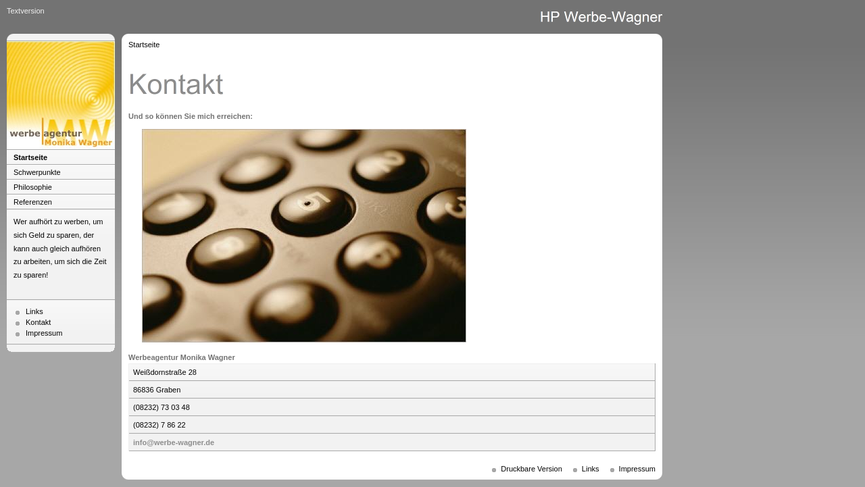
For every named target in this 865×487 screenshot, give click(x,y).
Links (34, 311)
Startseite (30, 157)
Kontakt (38, 322)
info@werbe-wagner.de (173, 442)
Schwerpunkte (37, 172)
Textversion (26, 11)
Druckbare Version (531, 469)
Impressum (44, 333)
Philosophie (33, 187)
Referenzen (33, 202)
